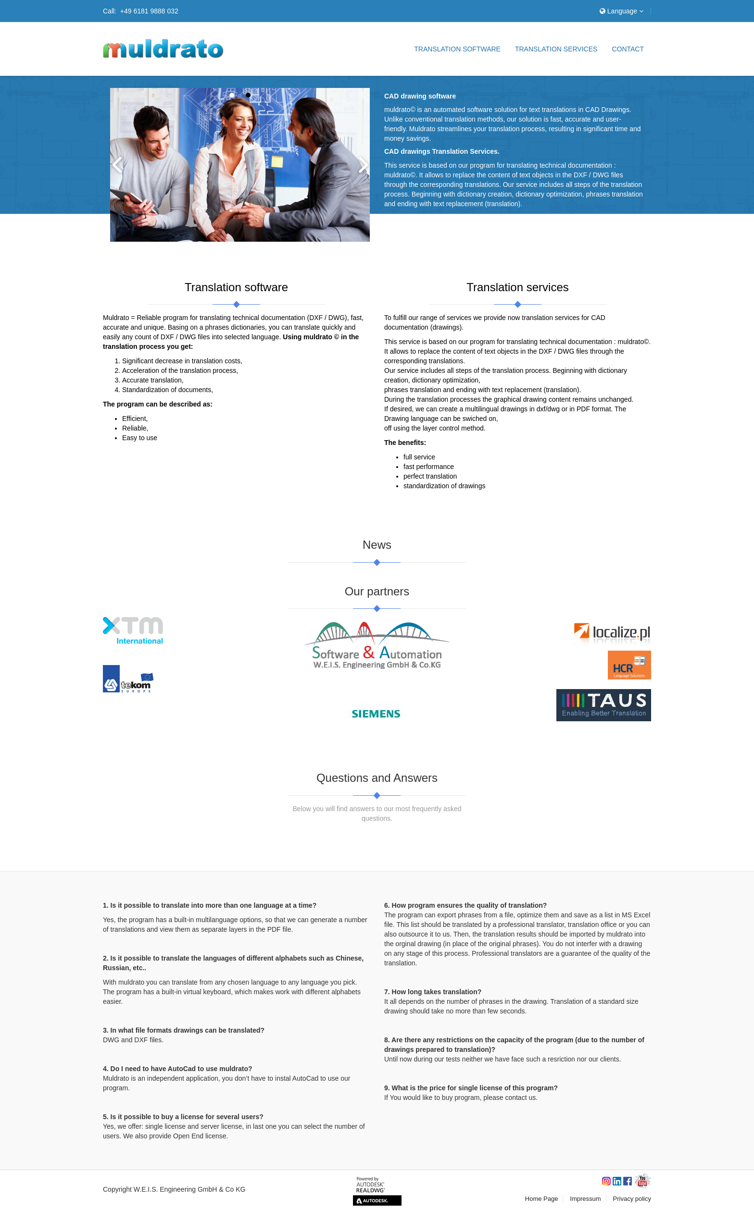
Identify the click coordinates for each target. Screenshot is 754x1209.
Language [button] (621, 11)
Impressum (585, 1198)
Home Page (541, 1198)
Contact (628, 49)
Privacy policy (632, 1198)
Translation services (556, 49)
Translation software (457, 49)
